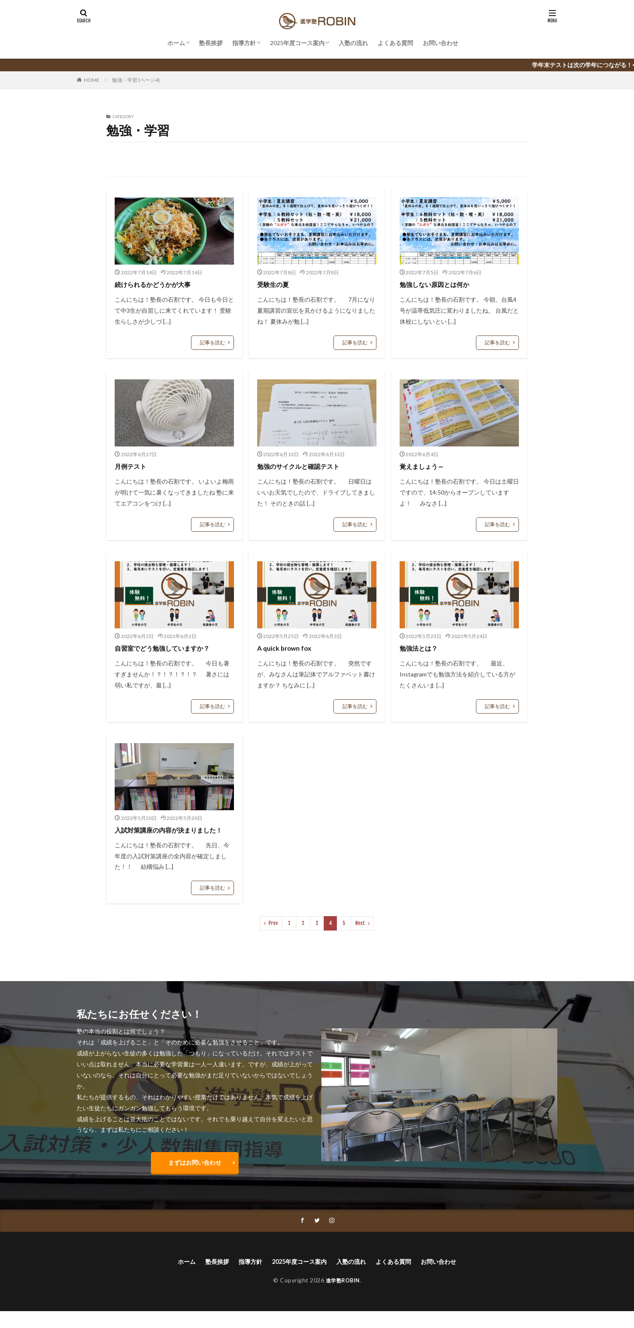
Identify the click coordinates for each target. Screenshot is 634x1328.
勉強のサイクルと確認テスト (306, 466)
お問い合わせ (440, 42)
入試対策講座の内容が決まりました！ (171, 835)
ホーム (176, 42)
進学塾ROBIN (342, 1297)
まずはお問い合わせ (194, 1175)
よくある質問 (395, 42)
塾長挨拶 (211, 42)
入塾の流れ (353, 42)
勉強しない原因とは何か (441, 284)
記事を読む (212, 342)
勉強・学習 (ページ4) (136, 80)
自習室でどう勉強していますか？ (171, 647)
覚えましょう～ (426, 466)
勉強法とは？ (422, 647)
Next (360, 934)
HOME (91, 80)
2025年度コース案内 (297, 42)
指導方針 (244, 42)
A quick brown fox (288, 647)
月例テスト (134, 466)
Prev (273, 934)
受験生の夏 (276, 284)
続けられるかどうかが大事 (160, 284)
